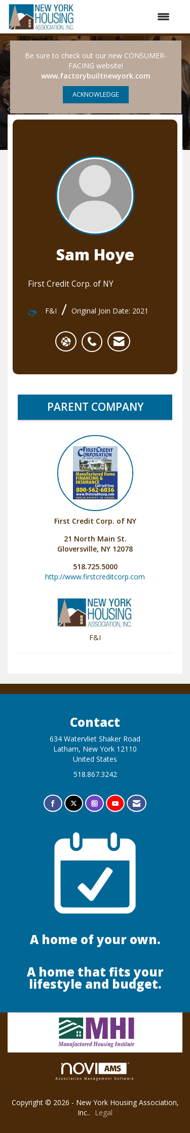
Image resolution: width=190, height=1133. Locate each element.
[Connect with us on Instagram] (94, 803)
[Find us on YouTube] (115, 803)
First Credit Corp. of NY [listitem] (95, 480)
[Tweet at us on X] (73, 803)
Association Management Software (95, 1071)
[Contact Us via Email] (136, 803)
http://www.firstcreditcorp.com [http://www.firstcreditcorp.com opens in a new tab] (95, 576)
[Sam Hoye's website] (66, 341)
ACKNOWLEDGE (95, 94)
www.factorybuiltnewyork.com (95, 76)
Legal (103, 1112)
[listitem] (94, 336)
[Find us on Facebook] (53, 803)
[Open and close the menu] (128, 17)
